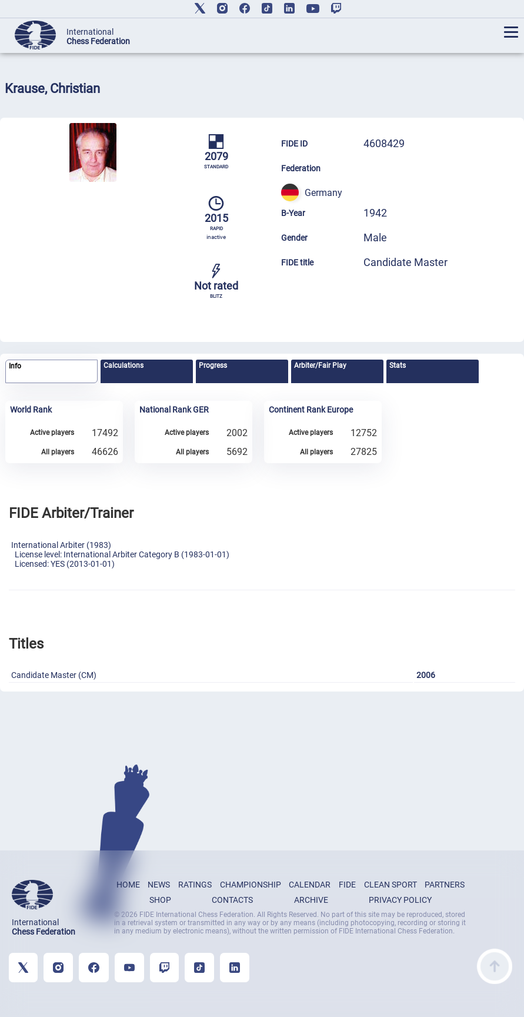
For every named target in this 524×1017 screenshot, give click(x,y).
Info (15, 366)
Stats (397, 365)
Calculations (123, 365)
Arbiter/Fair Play (320, 365)
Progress (213, 365)
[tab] (51, 372)
